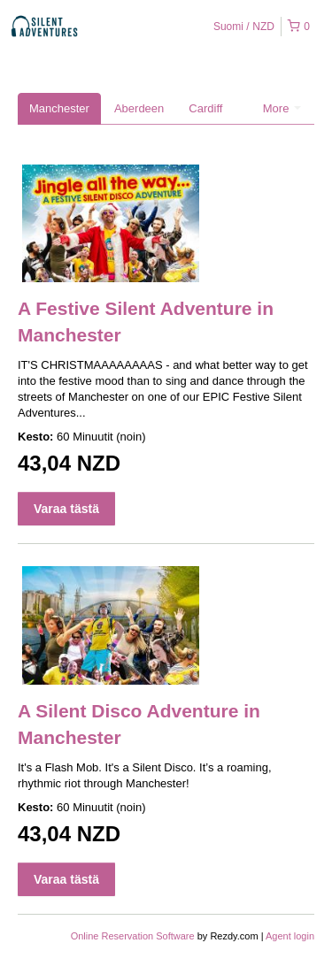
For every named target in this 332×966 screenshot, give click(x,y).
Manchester (59, 108)
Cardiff (205, 108)
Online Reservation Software (133, 936)
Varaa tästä (66, 509)
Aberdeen (139, 108)
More (282, 108)
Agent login (290, 936)
